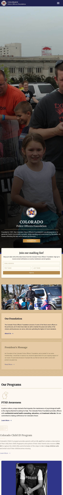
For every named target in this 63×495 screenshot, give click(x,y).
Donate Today (31, 241)
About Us (8, 333)
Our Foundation (13, 318)
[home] (3, 3)
